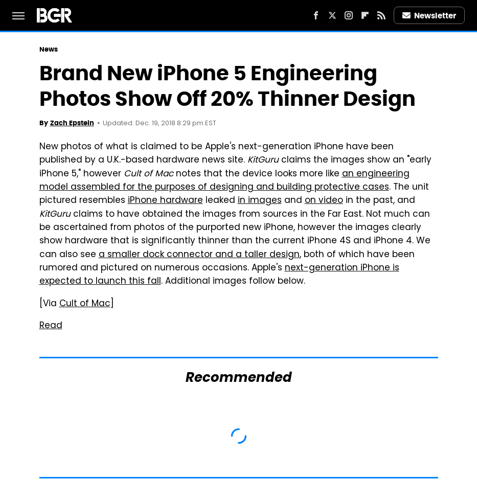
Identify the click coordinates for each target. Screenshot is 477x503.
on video (324, 201)
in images (260, 201)
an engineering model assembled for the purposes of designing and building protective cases (224, 181)
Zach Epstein (72, 123)
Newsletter (429, 15)
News (48, 49)
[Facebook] (316, 15)
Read (50, 326)
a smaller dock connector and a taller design (199, 255)
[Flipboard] (365, 15)
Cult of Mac (84, 304)
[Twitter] (332, 15)
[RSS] (381, 15)
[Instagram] (349, 15)
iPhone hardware (165, 201)
